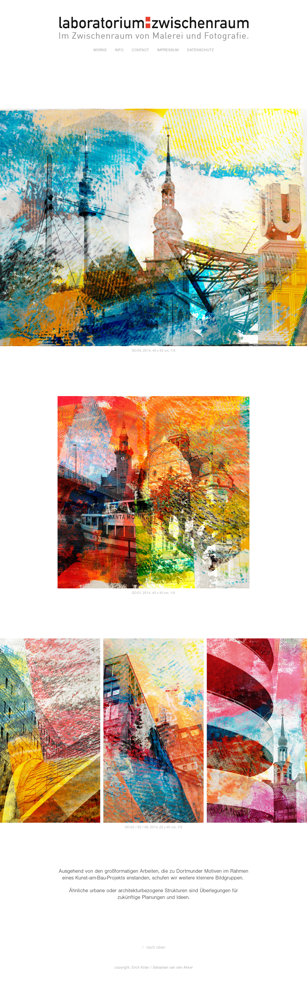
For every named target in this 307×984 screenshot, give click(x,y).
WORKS (99, 50)
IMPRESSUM (168, 50)
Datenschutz (200, 50)
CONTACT (140, 50)
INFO (119, 50)
